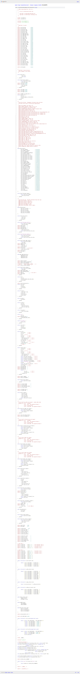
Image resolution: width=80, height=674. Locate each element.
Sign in (78, 1)
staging (36, 5)
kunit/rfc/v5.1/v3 (24, 5)
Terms (12, 672)
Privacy (9, 672)
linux (19, 5)
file (36, 7)
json (78, 672)
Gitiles (6, 672)
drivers (31, 5)
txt (75, 672)
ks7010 (39, 5)
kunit (16, 5)
